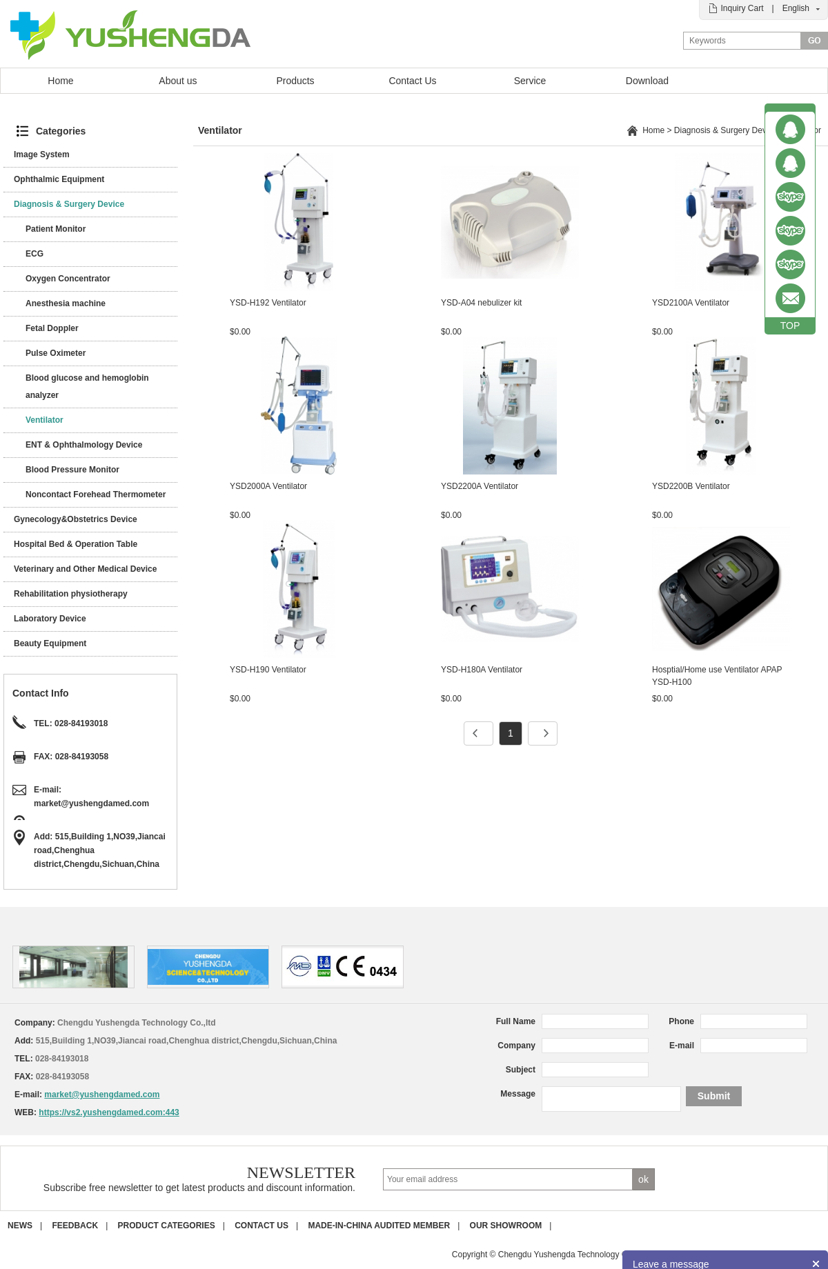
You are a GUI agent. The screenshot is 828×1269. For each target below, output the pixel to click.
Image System (42, 154)
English (795, 8)
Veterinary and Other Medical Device (85, 569)
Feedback (75, 1225)
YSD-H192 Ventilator (268, 303)
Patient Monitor (56, 229)
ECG (34, 254)
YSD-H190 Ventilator (268, 670)
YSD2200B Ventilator (691, 486)
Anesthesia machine (66, 303)
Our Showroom (506, 1225)
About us (178, 80)
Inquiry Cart (741, 8)
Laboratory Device (50, 618)
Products (295, 80)
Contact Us (412, 80)
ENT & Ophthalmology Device (84, 445)
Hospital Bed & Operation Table (75, 544)
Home (60, 80)
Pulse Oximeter (56, 353)
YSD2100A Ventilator (690, 303)
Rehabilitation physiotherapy (71, 594)
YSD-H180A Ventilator (481, 670)
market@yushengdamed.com (91, 803)
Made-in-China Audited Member (379, 1225)
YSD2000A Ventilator (268, 486)
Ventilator (44, 420)
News (20, 1225)
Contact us (261, 1225)
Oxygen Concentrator (68, 278)
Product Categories (166, 1225)
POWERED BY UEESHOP (778, 1254)
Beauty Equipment (50, 643)
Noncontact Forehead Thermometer (96, 494)
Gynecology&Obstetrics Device (75, 519)
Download (647, 80)
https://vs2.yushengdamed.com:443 (109, 1112)
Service (530, 80)
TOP (790, 325)
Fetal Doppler (52, 328)
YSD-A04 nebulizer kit (481, 303)
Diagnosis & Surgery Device (69, 204)
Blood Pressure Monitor (72, 469)
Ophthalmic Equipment (59, 179)
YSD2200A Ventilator (479, 486)
